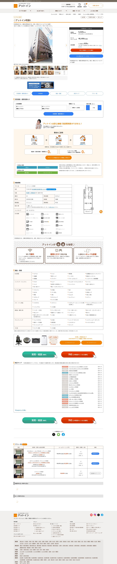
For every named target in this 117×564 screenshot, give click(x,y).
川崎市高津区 (83, 545)
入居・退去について (40, 531)
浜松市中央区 (26, 555)
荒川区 (85, 541)
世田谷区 (65, 541)
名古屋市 (22, 557)
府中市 (41, 543)
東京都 (16, 541)
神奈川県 (17, 545)
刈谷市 (56, 559)
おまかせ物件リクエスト (20, 536)
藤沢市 (36, 547)
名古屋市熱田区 (81, 557)
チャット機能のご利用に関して (94, 527)
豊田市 (60, 559)
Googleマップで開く (51, 189)
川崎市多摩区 (89, 545)
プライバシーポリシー (92, 524)
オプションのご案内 (57, 531)
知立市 (74, 559)
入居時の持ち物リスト (57, 533)
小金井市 (52, 543)
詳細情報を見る (95, 453)
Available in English (92, 529)
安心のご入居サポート (57, 529)
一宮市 (48, 559)
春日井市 (53, 559)
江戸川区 (22, 543)
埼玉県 (16, 551)
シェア (100, 17)
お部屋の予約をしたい (40, 527)
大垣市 (24, 562)
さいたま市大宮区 (28, 551)
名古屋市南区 (22, 559)
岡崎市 (45, 559)
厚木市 (39, 547)
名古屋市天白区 (36, 559)
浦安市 (47, 549)
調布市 (45, 543)
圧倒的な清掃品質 (56, 527)
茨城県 (16, 553)
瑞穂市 (28, 562)
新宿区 (36, 541)
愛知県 (16, 557)
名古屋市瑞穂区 (74, 557)
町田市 (48, 543)
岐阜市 (21, 562)
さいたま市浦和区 (37, 551)
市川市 (31, 549)
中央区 (30, 541)
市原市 (44, 549)
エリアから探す (22, 11)
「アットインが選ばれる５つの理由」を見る (58, 157)
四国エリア (17, 531)
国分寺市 (57, 543)
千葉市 (21, 549)
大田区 (60, 541)
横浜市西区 (39, 545)
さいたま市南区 (44, 551)
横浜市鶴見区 (26, 545)
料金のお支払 (38, 529)
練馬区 (92, 541)
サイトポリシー (91, 525)
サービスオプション (91, 342)
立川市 (30, 543)
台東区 (43, 541)
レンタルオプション (70, 342)
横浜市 (21, 545)
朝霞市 (57, 551)
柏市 (41, 549)
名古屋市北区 (40, 557)
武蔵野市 (34, 543)
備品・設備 (58, 93)
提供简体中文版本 (91, 531)
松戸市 (38, 549)
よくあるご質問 (94, 11)
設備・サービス (76, 11)
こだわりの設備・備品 (57, 525)
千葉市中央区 (26, 549)
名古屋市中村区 (53, 557)
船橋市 (34, 549)
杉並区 (75, 541)
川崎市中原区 (77, 545)
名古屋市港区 (95, 557)
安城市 (63, 559)
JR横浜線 (32, 193)
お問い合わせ (51, 207)
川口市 (53, 551)
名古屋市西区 (46, 557)
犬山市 (67, 559)
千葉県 (16, 549)
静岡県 (16, 555)
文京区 (39, 541)
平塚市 (32, 547)
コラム (72, 529)
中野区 (72, 541)
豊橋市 (41, 559)
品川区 (53, 541)
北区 (82, 541)
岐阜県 (16, 562)
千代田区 (26, 541)
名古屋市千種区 (27, 557)
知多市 (70, 559)
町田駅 (27, 193)
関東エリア (17, 525)
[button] (66, 45)
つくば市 (22, 553)
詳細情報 (40, 93)
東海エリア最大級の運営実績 (77, 527)
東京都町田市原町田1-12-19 (39, 189)
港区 (33, 541)
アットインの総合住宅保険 (58, 534)
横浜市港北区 (55, 545)
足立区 (95, 541)
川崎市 (60, 545)
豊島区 (79, 541)
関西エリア (17, 529)
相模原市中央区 (23, 547)
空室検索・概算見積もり (22, 93)
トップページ (18, 524)
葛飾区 (99, 541)
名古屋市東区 (34, 557)
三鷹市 (38, 543)
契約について (58, 11)
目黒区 (57, 541)
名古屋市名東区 (29, 559)
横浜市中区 (44, 545)
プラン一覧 (94, 93)
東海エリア (17, 527)
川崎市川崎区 (65, 545)
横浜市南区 (49, 545)
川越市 (50, 551)
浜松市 (21, 555)
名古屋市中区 (60, 557)
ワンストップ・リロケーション (95, 533)
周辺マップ (76, 93)
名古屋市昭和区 (67, 557)
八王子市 (26, 543)
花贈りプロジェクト (57, 536)
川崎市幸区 (71, 545)
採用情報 (73, 525)
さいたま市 (22, 551)
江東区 (50, 541)
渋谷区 (68, 541)
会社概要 (73, 524)
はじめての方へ (40, 11)
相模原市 (94, 545)
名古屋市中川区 (88, 557)
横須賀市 (29, 547)
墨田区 (46, 541)
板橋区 (88, 541)
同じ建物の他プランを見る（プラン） (86, 56)
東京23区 (22, 541)
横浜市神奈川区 (33, 545)
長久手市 (78, 559)
